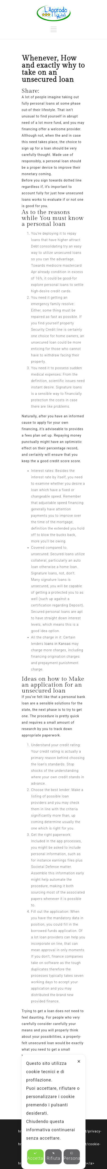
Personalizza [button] (72, 1156)
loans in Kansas (57, 644)
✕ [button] (79, 1061)
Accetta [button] (35, 1156)
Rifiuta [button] (53, 1156)
